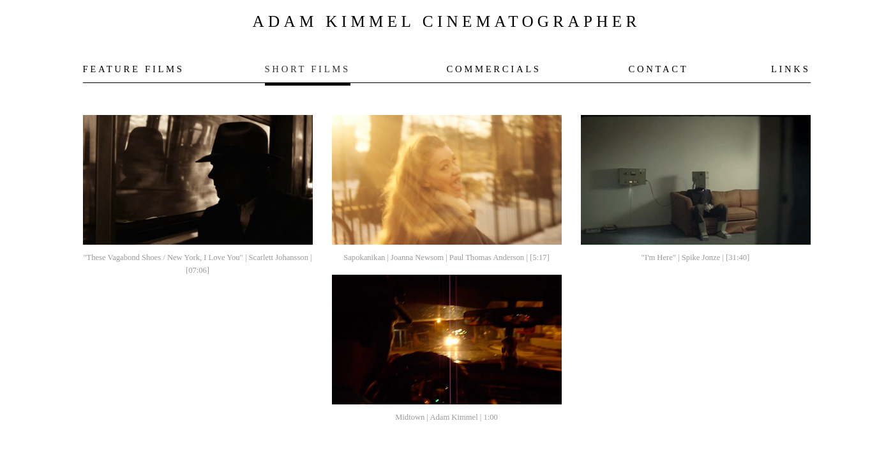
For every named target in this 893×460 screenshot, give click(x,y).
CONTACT (659, 69)
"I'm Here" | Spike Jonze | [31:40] (695, 257)
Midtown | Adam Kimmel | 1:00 (446, 417)
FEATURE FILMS (133, 69)
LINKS (791, 69)
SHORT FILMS (307, 69)
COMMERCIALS (494, 69)
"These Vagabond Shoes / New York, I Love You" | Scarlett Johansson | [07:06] (197, 264)
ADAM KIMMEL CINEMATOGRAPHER (446, 21)
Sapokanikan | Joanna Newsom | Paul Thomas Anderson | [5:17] (446, 257)
